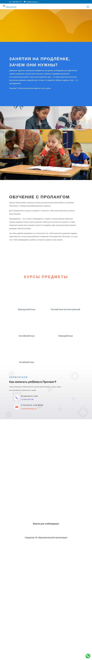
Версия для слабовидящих (46, 523)
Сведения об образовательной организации (46, 537)
